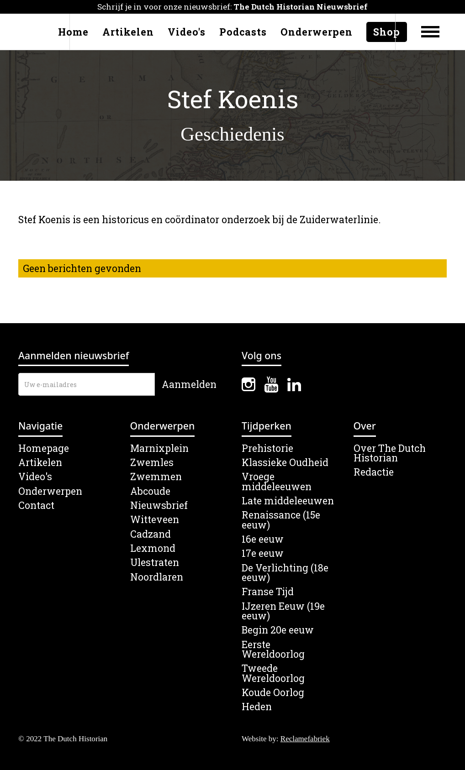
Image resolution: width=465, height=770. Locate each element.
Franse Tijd (268, 592)
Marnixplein (159, 448)
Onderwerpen (316, 32)
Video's (187, 32)
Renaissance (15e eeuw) (281, 520)
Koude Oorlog (273, 692)
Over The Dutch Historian (390, 453)
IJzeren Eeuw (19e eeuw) (283, 611)
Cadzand (150, 534)
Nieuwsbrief (159, 505)
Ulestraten (154, 562)
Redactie (374, 472)
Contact (36, 505)
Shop (386, 32)
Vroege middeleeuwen (277, 482)
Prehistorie (267, 448)
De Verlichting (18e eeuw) (285, 573)
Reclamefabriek (305, 738)
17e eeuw (263, 553)
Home (73, 32)
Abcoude (150, 491)
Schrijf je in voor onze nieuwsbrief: (232, 6)
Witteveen (154, 519)
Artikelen (128, 32)
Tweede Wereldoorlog (273, 673)
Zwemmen (156, 477)
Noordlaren (156, 577)
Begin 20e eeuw (278, 630)
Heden (257, 707)
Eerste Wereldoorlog (273, 650)
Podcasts (243, 32)
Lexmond (152, 548)
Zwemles (152, 462)
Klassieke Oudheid (285, 462)
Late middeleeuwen (288, 501)
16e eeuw (263, 539)
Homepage (43, 448)
